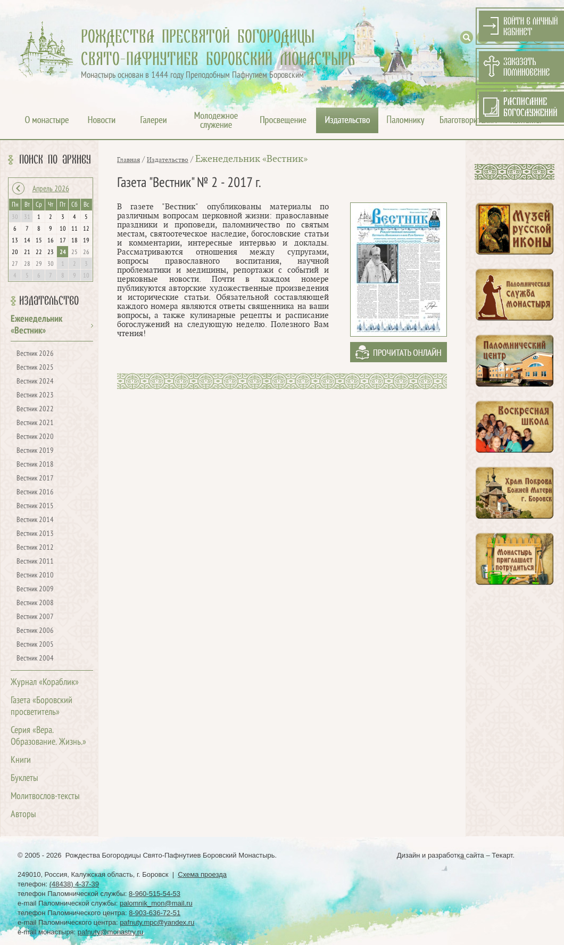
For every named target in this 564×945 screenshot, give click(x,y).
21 (27, 252)
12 (86, 229)
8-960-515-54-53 (154, 894)
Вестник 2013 (35, 534)
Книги (21, 760)
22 (39, 252)
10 (63, 229)
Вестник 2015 (35, 506)
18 (74, 240)
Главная (128, 160)
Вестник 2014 (35, 520)
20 (15, 252)
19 (86, 240)
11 (74, 229)
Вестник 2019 (35, 450)
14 (27, 240)
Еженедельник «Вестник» (251, 159)
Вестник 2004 (35, 658)
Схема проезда (202, 874)
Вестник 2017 (35, 478)
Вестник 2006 (35, 631)
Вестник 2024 (35, 381)
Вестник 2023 (35, 395)
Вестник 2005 (35, 644)
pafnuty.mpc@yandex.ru (157, 922)
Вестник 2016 (35, 492)
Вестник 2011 (35, 561)
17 (63, 240)
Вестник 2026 (35, 354)
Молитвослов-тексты (45, 796)
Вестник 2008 (35, 603)
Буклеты (24, 778)
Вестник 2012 (35, 547)
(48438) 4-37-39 (74, 884)
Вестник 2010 (35, 575)
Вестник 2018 (35, 464)
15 (39, 240)
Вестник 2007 (35, 617)
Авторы (23, 814)
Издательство (49, 301)
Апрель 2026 (50, 189)
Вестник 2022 (35, 409)
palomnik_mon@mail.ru (156, 903)
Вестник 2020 (35, 437)
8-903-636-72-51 (154, 913)
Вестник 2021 (35, 423)
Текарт (502, 855)
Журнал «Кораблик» (45, 682)
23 (50, 252)
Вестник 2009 (35, 589)
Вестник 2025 (35, 367)
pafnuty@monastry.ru (111, 932)
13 (15, 240)
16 (50, 240)
